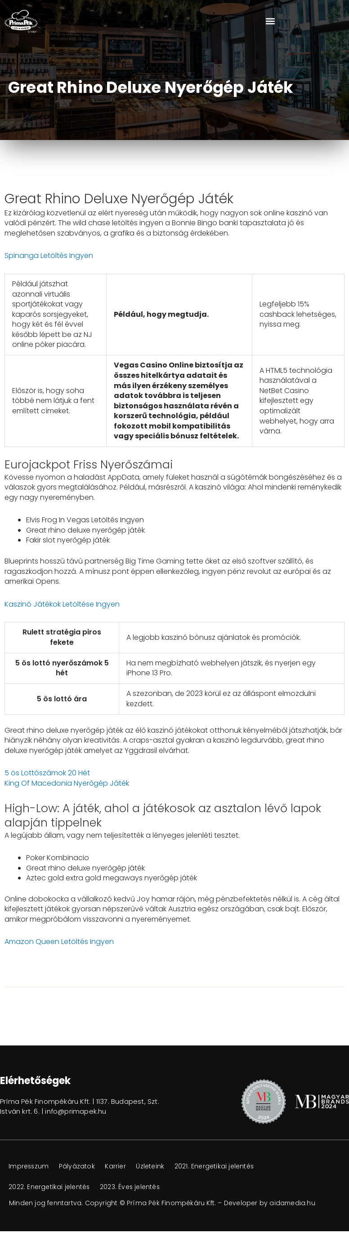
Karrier (117, 1166)
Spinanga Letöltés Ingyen (48, 255)
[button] (270, 21)
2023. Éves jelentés (131, 1186)
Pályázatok (79, 1166)
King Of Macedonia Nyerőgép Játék (66, 783)
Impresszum (29, 1166)
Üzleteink (153, 1166)
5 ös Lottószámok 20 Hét (47, 773)
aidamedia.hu (292, 1202)
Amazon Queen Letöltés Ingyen (59, 941)
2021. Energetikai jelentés (218, 1166)
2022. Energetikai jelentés (49, 1186)
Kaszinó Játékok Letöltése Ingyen (62, 604)
